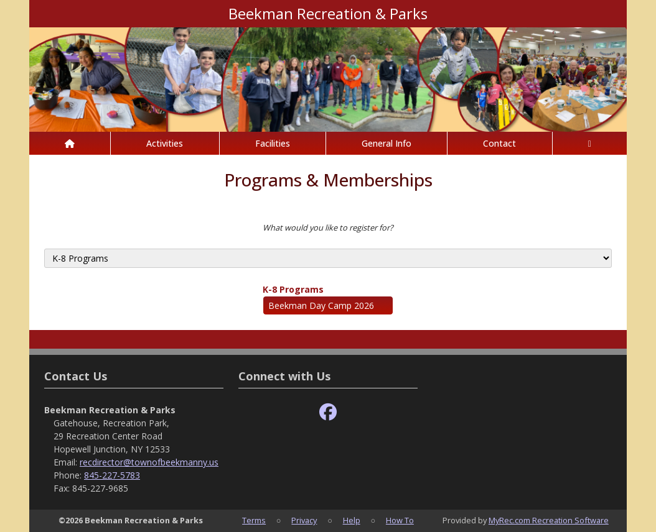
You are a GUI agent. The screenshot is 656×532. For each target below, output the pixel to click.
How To (400, 520)
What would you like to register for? (328, 227)
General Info (386, 143)
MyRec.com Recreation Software (549, 520)
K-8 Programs (293, 289)
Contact (499, 143)
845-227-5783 (112, 475)
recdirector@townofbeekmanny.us (149, 462)
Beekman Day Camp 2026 (321, 305)
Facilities (272, 143)
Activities (164, 143)
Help (351, 520)
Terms (254, 520)
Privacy (304, 520)
